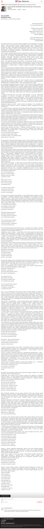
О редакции (3, 520)
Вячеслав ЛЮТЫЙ (12, 9)
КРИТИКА (3, 4)
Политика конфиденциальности (8, 523)
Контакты (3, 522)
